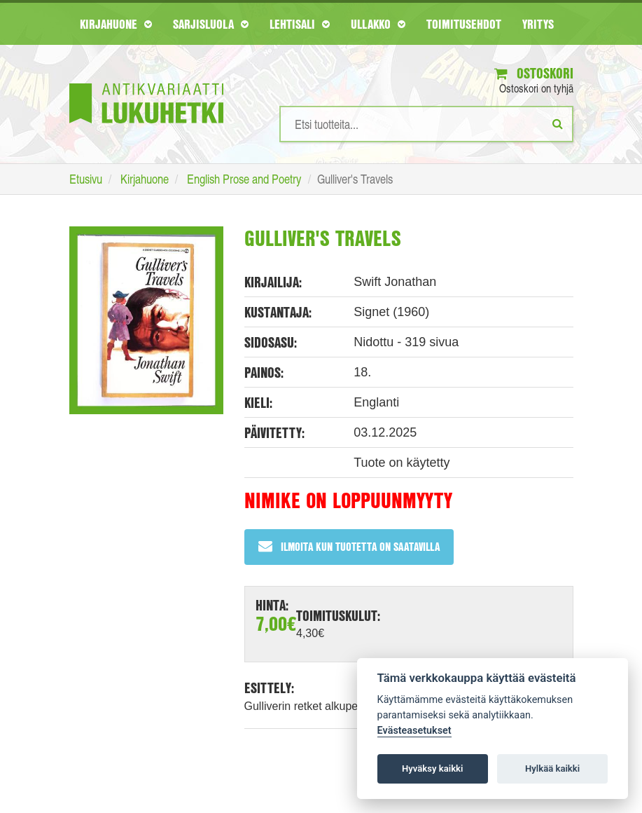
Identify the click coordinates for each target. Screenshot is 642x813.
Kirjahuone (116, 24)
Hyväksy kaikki (432, 768)
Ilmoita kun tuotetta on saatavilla (349, 546)
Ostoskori (533, 73)
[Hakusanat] (426, 124)
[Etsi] (557, 123)
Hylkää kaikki (552, 768)
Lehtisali (300, 24)
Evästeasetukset (414, 731)
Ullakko (378, 24)
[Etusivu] (146, 82)
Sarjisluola (211, 24)
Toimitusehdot (463, 24)
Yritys (538, 24)
